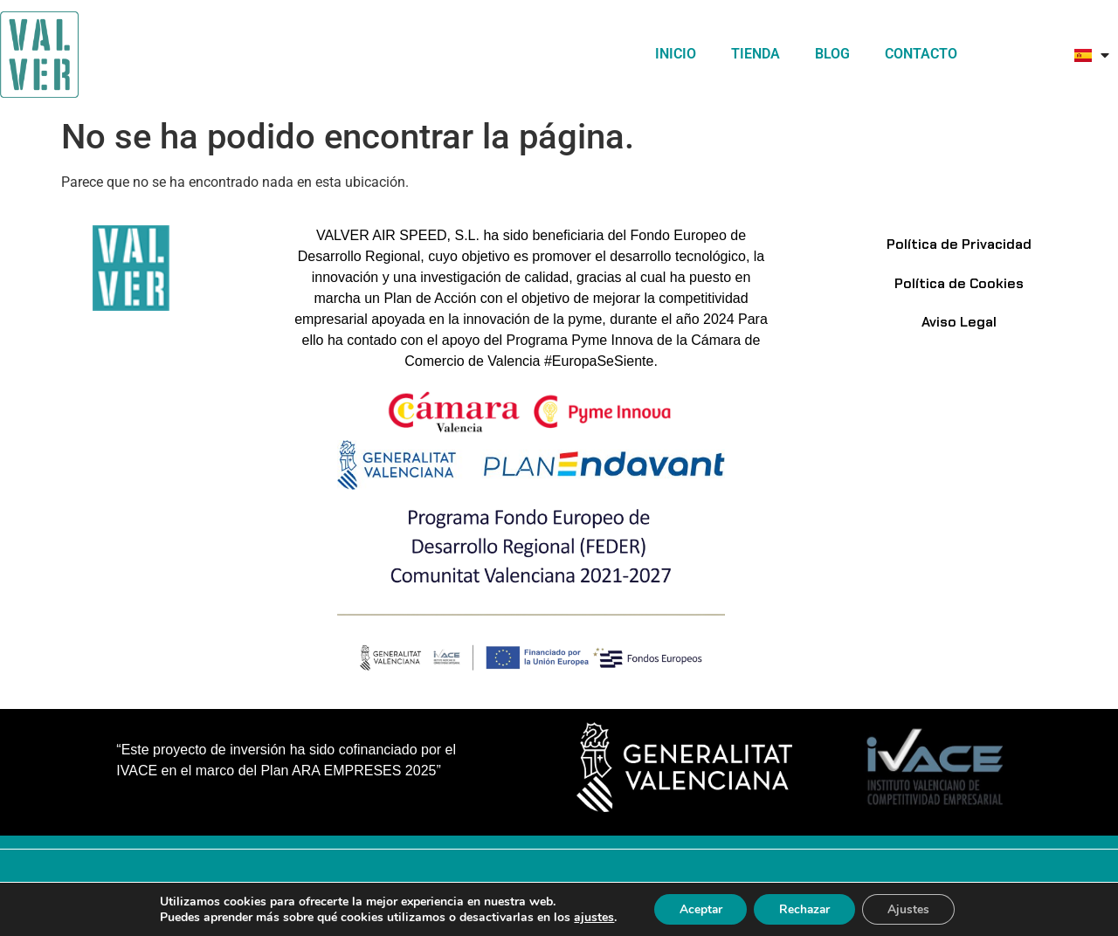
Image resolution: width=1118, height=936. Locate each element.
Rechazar (805, 908)
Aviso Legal (959, 325)
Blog (832, 53)
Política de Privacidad (959, 245)
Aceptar (698, 908)
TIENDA (755, 53)
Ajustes (912, 908)
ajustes (589, 917)
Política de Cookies (959, 285)
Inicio (675, 53)
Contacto (921, 53)
